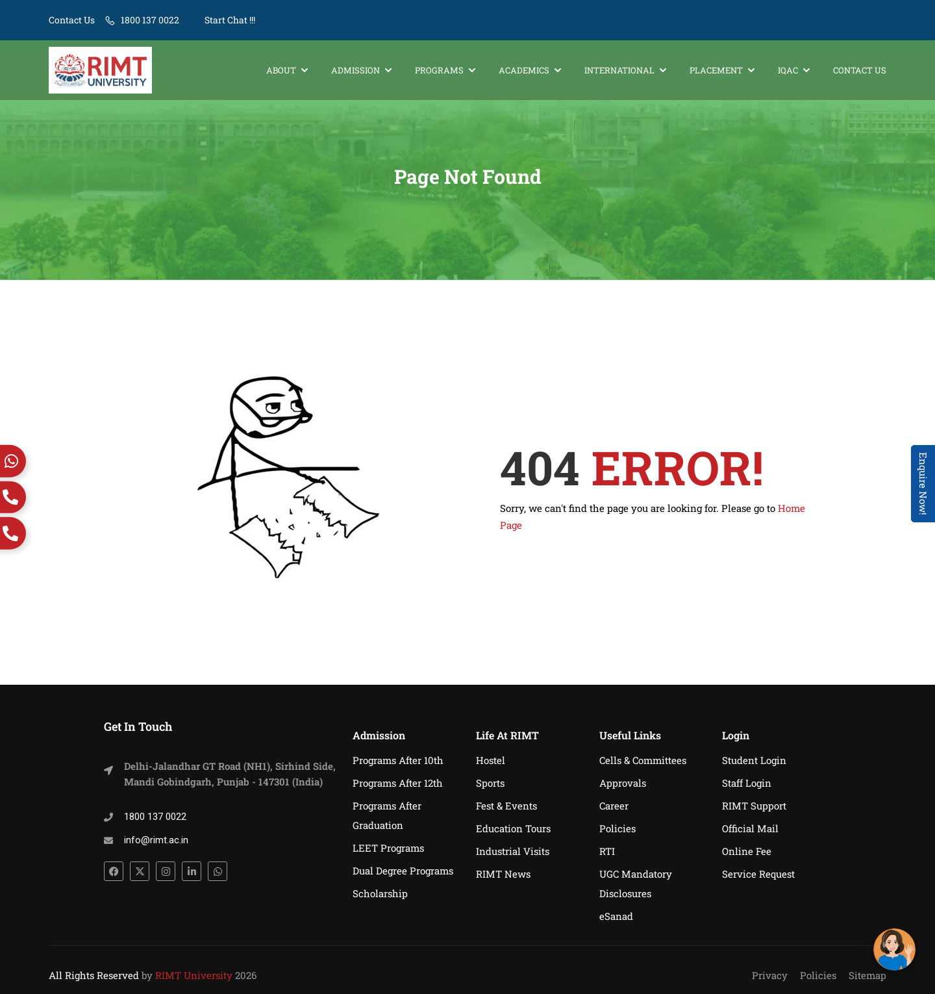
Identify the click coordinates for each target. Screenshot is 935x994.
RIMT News (503, 873)
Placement (716, 70)
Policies (617, 828)
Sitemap (867, 975)
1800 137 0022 (150, 20)
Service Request (758, 873)
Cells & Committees (642, 760)
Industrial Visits (512, 851)
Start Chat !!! (229, 20)
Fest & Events (506, 805)
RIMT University (193, 975)
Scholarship (380, 893)
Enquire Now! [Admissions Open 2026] (923, 483)
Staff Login (746, 782)
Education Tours (513, 828)
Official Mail (750, 828)
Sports (490, 782)
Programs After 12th (398, 782)
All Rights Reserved (94, 975)
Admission (355, 70)
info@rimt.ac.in (156, 840)
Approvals (622, 782)
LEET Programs (388, 847)
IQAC (788, 70)
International (619, 70)
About (281, 70)
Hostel (490, 760)
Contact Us (72, 20)
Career (614, 805)
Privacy (770, 975)
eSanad (616, 916)
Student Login (754, 760)
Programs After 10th (398, 760)
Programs (439, 70)
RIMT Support (754, 805)
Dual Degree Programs (403, 870)
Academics (524, 70)
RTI (607, 851)
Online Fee (746, 851)
